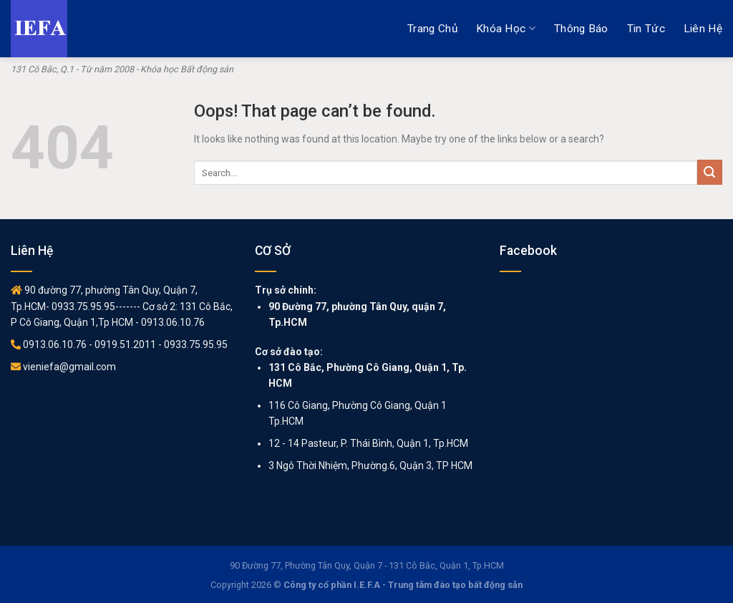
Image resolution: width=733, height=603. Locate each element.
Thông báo (581, 28)
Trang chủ (432, 28)
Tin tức (646, 28)
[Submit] (709, 172)
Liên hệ (703, 28)
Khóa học (505, 28)
